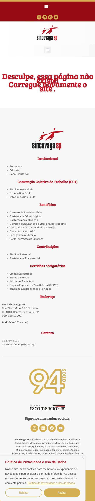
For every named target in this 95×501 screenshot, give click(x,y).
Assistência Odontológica (25, 216)
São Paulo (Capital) (21, 189)
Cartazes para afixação (24, 219)
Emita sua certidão (21, 273)
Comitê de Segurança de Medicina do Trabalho (38, 223)
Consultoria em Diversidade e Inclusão (33, 227)
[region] (42, 478)
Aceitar (62, 492)
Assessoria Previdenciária (26, 212)
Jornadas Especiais (22, 281)
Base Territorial (19, 173)
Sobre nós (16, 166)
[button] (46, 6)
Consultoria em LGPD (22, 231)
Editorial (15, 170)
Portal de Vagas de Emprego (26, 238)
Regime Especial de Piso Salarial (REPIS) (34, 285)
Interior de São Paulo (22, 196)
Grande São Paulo (20, 193)
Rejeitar (23, 492)
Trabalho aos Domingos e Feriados (31, 288)
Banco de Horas (19, 277)
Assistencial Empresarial (25, 258)
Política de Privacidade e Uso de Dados (51, 483)
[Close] (83, 457)
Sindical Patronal (20, 254)
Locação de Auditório (23, 235)
